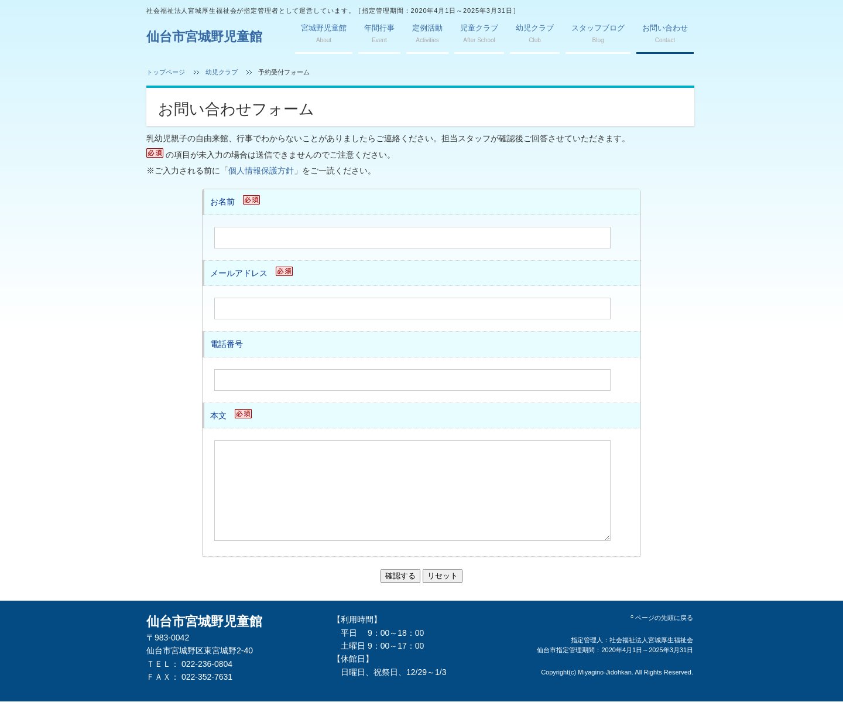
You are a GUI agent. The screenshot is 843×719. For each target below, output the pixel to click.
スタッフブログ (598, 33)
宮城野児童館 (324, 33)
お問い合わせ (665, 33)
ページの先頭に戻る (661, 635)
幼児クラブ (535, 33)
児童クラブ (479, 33)
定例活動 (427, 33)
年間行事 (379, 33)
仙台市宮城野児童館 (204, 36)
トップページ (165, 72)
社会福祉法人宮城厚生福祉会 (651, 657)
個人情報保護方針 (261, 170)
